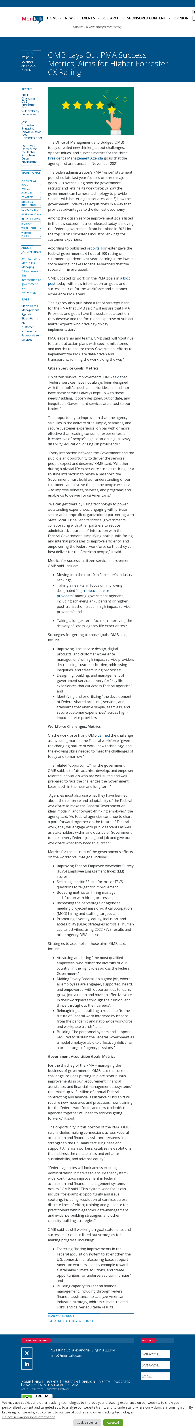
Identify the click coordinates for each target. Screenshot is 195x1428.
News (70, 18)
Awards (29, 1385)
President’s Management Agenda (75, 158)
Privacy (64, 1389)
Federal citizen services (31, 337)
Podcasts (122, 1381)
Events (88, 18)
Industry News (30, 219)
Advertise (37, 1389)
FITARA (73, 1385)
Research (111, 18)
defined (104, 735)
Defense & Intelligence (28, 203)
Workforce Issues (28, 234)
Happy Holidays (31, 214)
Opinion (181, 18)
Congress (27, 197)
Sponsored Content (146, 18)
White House (28, 228)
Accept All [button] (113, 1422)
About (24, 1389)
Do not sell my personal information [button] (28, 1417)
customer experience (29, 329)
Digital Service (83, 1321)
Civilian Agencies (26, 191)
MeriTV (104, 1381)
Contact (52, 1389)
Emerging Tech (59, 1321)
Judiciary (26, 223)
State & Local (52, 1385)
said (116, 377)
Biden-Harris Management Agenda (30, 310)
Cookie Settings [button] (87, 1422)
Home (52, 18)
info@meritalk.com (66, 1355)
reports (93, 248)
